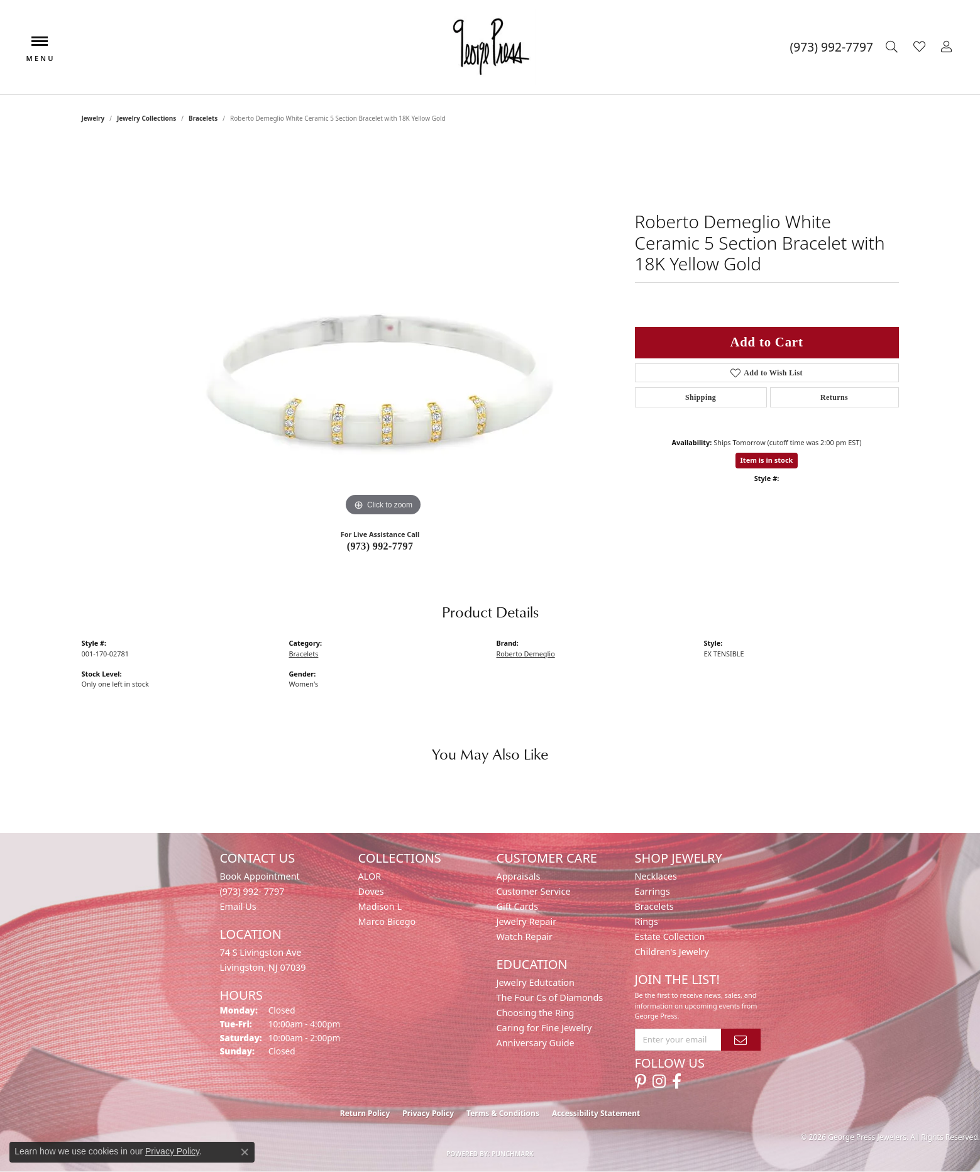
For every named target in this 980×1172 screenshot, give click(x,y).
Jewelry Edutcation (536, 982)
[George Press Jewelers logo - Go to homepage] (490, 47)
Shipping (700, 397)
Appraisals (519, 876)
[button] (893, 47)
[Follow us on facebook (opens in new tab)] (676, 1081)
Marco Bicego (387, 921)
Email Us (238, 906)
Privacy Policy (428, 1113)
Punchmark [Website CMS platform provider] (513, 1153)
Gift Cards (518, 906)
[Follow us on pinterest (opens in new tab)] (640, 1081)
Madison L (380, 906)
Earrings (652, 891)
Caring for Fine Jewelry (544, 1028)
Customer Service (534, 891)
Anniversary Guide (536, 1043)
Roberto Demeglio (526, 653)
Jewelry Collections (146, 118)
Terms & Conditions (502, 1113)
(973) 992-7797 (380, 546)
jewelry (93, 118)
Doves (371, 891)
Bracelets (203, 118)
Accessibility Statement (596, 1113)
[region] (383, 330)
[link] (831, 47)
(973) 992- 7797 (252, 891)
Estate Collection (670, 937)
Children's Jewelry (672, 952)
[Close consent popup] (244, 1152)
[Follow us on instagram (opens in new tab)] (659, 1081)
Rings (646, 921)
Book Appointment (260, 876)
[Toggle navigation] (39, 47)
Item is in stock (767, 460)
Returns (834, 397)
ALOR (370, 876)
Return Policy (365, 1113)
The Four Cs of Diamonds (550, 997)
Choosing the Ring (536, 1013)
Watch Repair (525, 937)
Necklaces (656, 876)
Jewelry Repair (527, 921)
